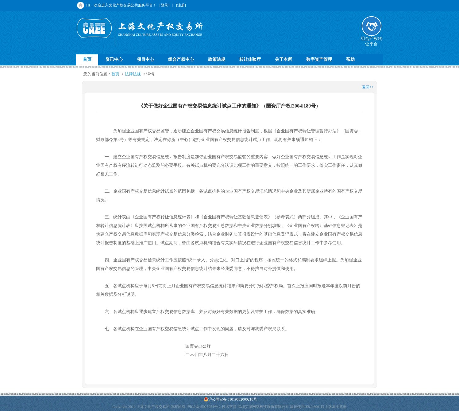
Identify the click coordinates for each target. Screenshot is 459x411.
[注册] (181, 5)
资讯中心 (114, 59)
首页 (87, 59)
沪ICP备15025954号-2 (203, 407)
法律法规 (133, 74)
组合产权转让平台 (371, 39)
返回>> (368, 87)
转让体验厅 (250, 59)
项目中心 (145, 59)
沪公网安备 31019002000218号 (230, 399)
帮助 (350, 59)
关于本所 (283, 59)
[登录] (164, 5)
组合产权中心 (181, 59)
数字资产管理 (319, 59)
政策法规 (216, 59)
